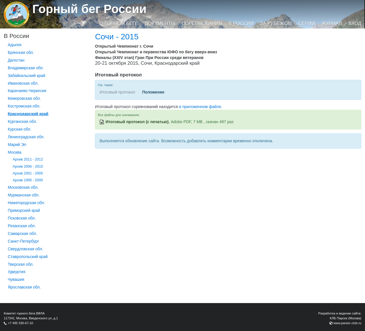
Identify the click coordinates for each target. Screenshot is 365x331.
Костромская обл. (24, 106)
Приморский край (24, 210)
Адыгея (14, 44)
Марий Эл (17, 144)
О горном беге (118, 23)
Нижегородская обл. (26, 202)
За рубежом (276, 23)
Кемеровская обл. (24, 98)
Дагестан (16, 60)
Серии (306, 23)
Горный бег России (89, 9)
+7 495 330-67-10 (20, 323)
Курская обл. (19, 129)
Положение (153, 92)
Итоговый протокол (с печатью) (137, 121)
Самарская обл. (22, 233)
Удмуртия (16, 271)
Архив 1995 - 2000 (28, 180)
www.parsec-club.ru (347, 323)
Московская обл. (23, 187)
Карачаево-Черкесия (27, 90)
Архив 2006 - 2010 (28, 166)
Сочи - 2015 (117, 36)
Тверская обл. (21, 264)
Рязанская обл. (22, 226)
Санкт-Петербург (23, 241)
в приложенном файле (200, 106)
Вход (354, 23)
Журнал (331, 23)
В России (241, 23)
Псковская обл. (22, 218)
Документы (160, 23)
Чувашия (16, 279)
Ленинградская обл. (26, 137)
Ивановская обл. (23, 83)
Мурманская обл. (24, 195)
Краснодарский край (28, 113)
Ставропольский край (28, 256)
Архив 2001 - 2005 (28, 173)
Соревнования (202, 23)
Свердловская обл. (25, 249)
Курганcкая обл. (22, 121)
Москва (14, 152)
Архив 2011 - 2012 (28, 159)
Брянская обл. (21, 52)
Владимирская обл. (26, 68)
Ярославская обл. (24, 287)
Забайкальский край (26, 75)
